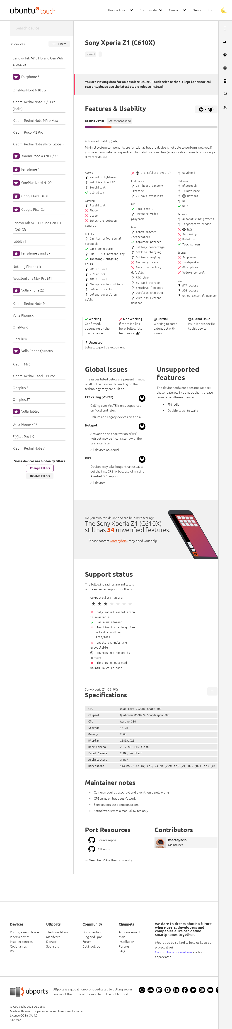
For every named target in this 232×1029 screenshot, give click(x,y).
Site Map (16, 1020)
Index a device (20, 937)
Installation (126, 941)
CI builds (99, 849)
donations (185, 952)
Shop (211, 10)
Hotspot (192, 196)
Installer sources (21, 941)
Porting (124, 946)
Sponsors (52, 946)
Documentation (93, 932)
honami (91, 54)
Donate (51, 941)
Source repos (102, 840)
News (197, 10)
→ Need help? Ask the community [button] (108, 860)
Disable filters (40, 476)
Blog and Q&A (92, 937)
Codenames (18, 946)
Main (122, 937)
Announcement (129, 932)
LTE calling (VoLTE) (156, 172)
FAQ (122, 951)
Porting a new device (24, 932)
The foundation (57, 932)
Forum (87, 941)
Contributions (164, 952)
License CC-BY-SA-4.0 (23, 1015)
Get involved (91, 946)
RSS (12, 951)
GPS (189, 229)
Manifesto (53, 937)
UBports (39, 1006)
